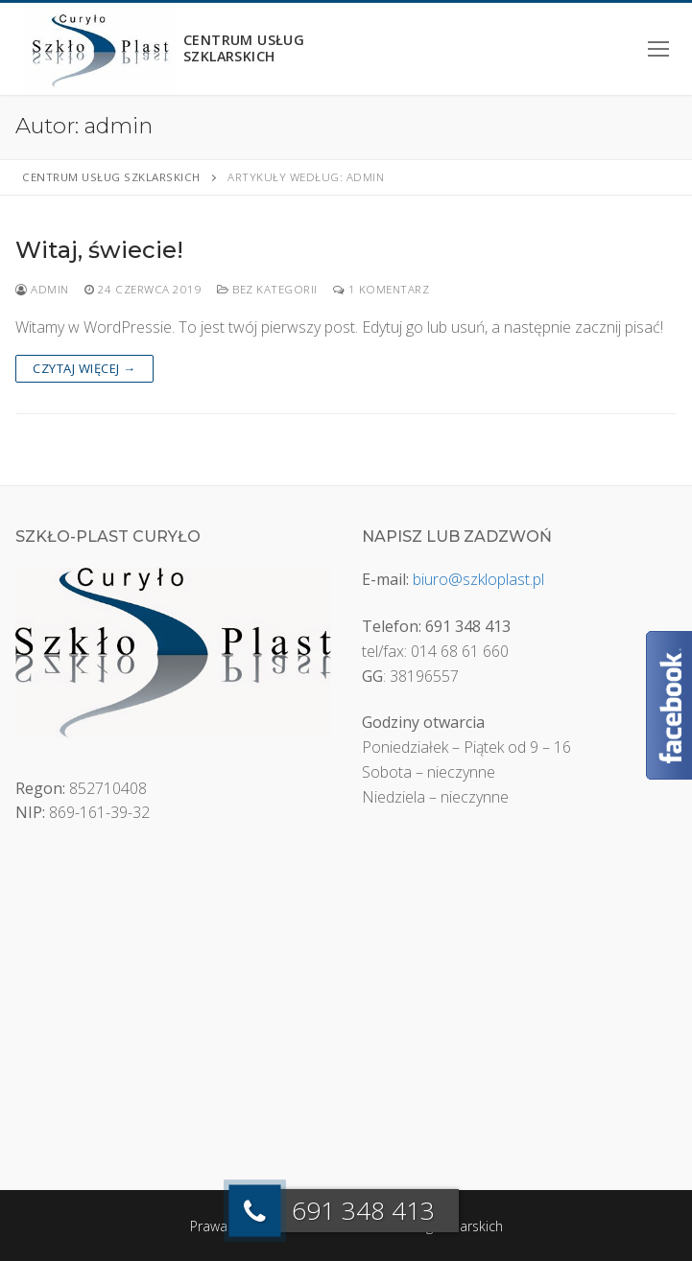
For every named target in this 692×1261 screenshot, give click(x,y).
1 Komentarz (381, 289)
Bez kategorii (267, 289)
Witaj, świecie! (99, 250)
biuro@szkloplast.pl (478, 579)
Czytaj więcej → (84, 368)
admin (42, 289)
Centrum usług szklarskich (249, 49)
